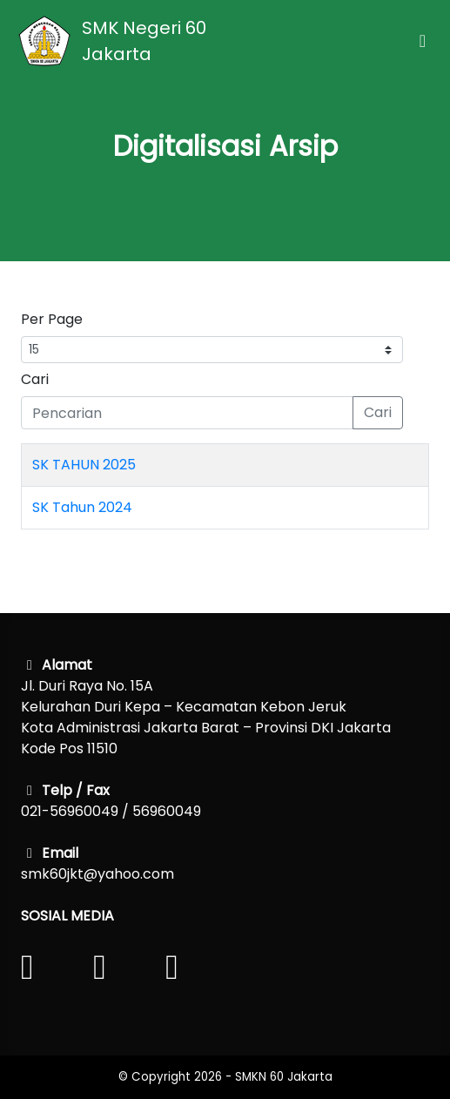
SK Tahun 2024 (82, 507)
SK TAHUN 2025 (84, 465)
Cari (35, 379)
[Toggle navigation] (422, 41)
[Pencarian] (187, 412)
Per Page (52, 319)
